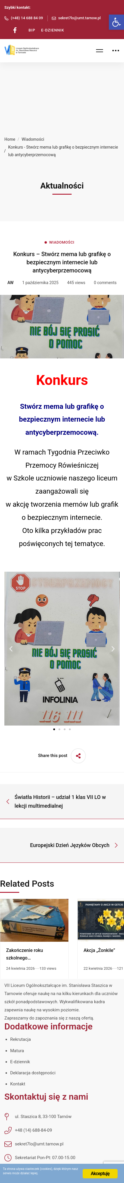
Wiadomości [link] (33, 139)
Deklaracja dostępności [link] (33, 1072)
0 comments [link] (105, 282)
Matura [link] (17, 1050)
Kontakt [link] (17, 1084)
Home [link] (9, 139)
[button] (11, 648)
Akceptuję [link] (100, 1173)
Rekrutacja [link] (20, 1039)
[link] (116, 22)
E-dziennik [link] (20, 1061)
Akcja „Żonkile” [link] (99, 950)
